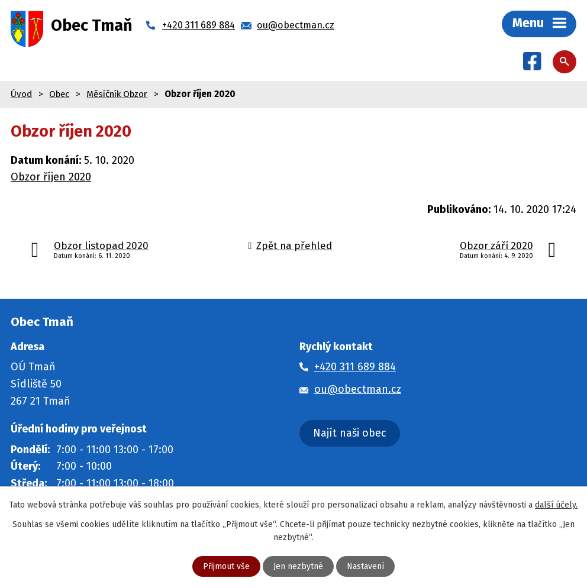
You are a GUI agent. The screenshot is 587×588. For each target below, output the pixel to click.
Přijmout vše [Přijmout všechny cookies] (226, 566)
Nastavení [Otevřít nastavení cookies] (365, 566)
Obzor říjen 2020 (51, 176)
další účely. (556, 505)
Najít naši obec (349, 433)
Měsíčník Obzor (116, 94)
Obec (59, 94)
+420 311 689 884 (355, 366)
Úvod (21, 94)
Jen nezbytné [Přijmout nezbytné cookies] (298, 566)
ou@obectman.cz (357, 389)
